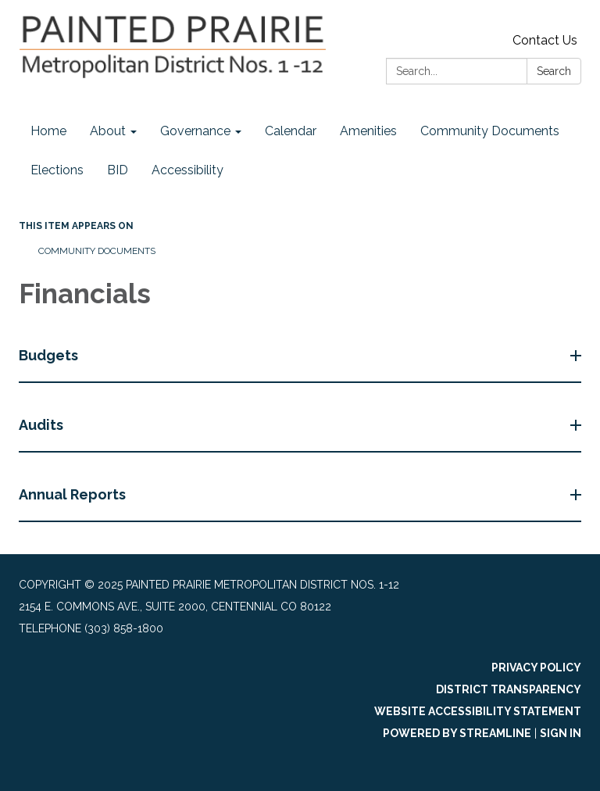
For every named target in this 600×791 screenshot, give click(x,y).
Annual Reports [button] (74, 494)
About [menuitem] (108, 130)
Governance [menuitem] (195, 130)
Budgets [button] (50, 355)
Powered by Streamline (457, 733)
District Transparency (508, 689)
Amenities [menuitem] (368, 130)
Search (554, 71)
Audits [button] (42, 425)
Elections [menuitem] (57, 170)
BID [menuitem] (117, 170)
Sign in (560, 733)
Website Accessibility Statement (477, 711)
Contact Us (544, 40)
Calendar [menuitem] (290, 130)
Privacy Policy (536, 667)
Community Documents (96, 250)
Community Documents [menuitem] (489, 130)
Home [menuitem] (48, 130)
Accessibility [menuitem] (187, 170)
